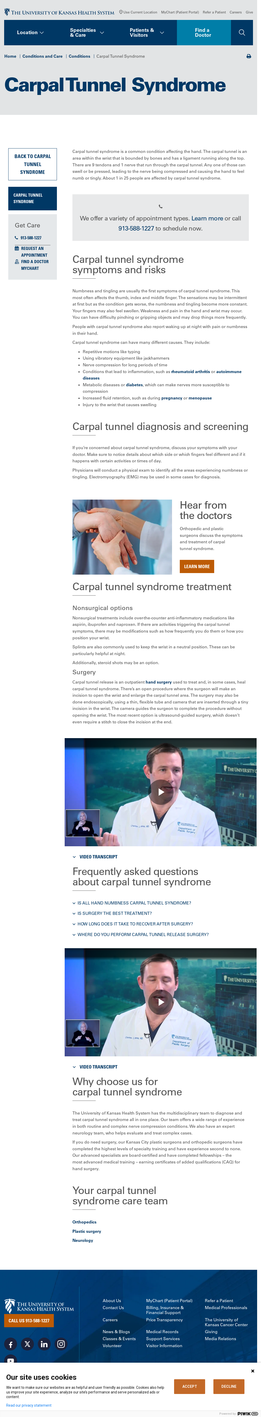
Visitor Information (164, 1347)
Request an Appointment (34, 253)
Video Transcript (94, 858)
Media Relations (220, 1339)
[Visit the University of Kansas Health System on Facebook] (10, 1345)
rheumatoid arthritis (190, 372)
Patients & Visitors (142, 33)
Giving (211, 1332)
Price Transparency (164, 1320)
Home (10, 57)
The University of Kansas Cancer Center (226, 1323)
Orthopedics (84, 1223)
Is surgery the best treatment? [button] (115, 914)
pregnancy (171, 399)
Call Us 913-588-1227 (29, 1321)
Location (27, 34)
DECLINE (228, 1386)
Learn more (207, 219)
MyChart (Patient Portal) (180, 13)
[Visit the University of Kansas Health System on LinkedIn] (44, 1345)
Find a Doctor (203, 33)
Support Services (163, 1339)
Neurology (82, 1241)
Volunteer (112, 1347)
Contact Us (113, 1309)
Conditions (79, 57)
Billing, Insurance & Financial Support (165, 1311)
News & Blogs (116, 1332)
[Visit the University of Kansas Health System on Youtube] (10, 1361)
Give (249, 13)
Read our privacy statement (28, 1405)
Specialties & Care (83, 33)
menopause (200, 399)
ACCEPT (189, 1386)
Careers (236, 13)
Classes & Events (119, 1339)
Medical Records (162, 1332)
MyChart (30, 269)
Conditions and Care (43, 57)
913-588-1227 (28, 238)
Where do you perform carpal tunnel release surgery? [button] (143, 935)
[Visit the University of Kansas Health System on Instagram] (61, 1345)
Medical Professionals (226, 1309)
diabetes (134, 385)
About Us (112, 1301)
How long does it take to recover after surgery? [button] (135, 925)
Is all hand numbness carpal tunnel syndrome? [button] (134, 904)
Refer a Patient (214, 13)
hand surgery (159, 683)
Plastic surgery (86, 1232)
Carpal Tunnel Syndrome (27, 199)
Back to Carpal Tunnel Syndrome (32, 165)
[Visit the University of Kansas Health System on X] (27, 1345)
